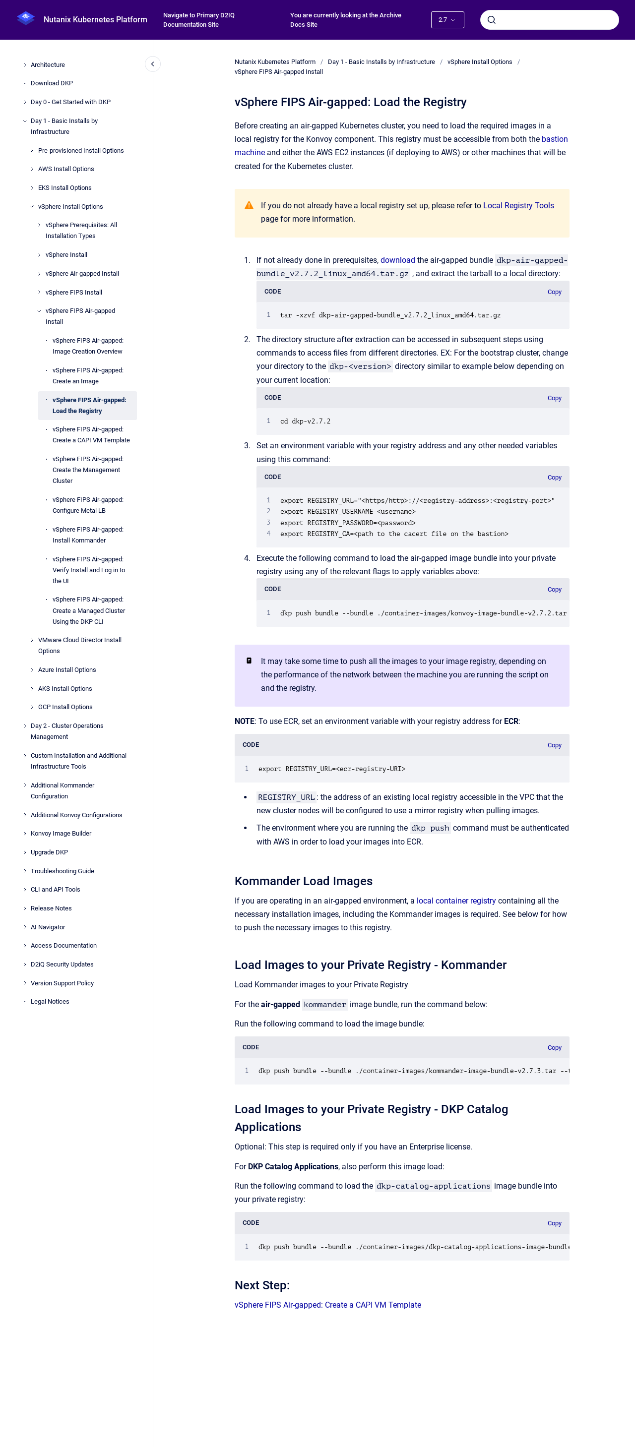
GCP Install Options (65, 707)
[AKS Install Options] (32, 689)
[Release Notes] (25, 908)
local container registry (456, 900)
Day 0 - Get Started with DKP (71, 102)
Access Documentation (64, 945)
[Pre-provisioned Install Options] (32, 150)
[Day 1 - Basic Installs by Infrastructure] (25, 121)
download (398, 260)
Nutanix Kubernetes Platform (95, 19)
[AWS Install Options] (32, 169)
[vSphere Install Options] (32, 206)
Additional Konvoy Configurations (77, 815)
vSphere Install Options (70, 206)
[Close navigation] (153, 64)
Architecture (48, 64)
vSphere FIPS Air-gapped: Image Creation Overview (88, 346)
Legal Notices (50, 1001)
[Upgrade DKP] (25, 852)
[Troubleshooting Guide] (25, 871)
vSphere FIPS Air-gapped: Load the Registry (90, 405)
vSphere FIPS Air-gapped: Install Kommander (88, 535)
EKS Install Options (65, 187)
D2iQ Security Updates (62, 964)
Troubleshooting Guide (62, 871)
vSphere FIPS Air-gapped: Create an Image (88, 375)
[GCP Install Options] (32, 707)
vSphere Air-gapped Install (82, 273)
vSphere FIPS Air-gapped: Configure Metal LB (88, 505)
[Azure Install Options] (32, 670)
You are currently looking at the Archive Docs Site (345, 20)
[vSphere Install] (39, 255)
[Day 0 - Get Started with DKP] (25, 102)
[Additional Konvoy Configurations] (25, 815)
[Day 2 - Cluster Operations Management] (25, 726)
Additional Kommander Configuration (62, 791)
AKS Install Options (65, 688)
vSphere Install (66, 254)
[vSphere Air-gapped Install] (39, 274)
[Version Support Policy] (25, 983)
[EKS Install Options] (32, 188)
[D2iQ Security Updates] (25, 964)
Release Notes (51, 908)
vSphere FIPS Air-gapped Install (80, 316)
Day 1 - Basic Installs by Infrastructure (64, 126)
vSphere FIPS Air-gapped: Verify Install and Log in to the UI (89, 570)
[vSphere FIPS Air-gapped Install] (39, 311)
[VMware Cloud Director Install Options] (32, 640)
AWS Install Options (66, 169)
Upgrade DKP (49, 852)
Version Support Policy (62, 983)
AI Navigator (48, 927)
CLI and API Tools (55, 889)
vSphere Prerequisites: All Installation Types (81, 230)
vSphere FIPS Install (74, 292)
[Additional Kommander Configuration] (25, 785)
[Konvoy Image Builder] (25, 834)
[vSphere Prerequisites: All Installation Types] (39, 225)
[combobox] (550, 19)
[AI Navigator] (25, 927)
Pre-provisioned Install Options (81, 150)
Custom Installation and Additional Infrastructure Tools (79, 761)
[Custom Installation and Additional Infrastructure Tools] (25, 756)
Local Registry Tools (518, 205)
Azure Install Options (67, 669)
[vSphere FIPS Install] (39, 292)
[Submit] (492, 20)
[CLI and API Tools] (25, 890)
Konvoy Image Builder (61, 833)
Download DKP (52, 83)
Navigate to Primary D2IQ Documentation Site (199, 20)
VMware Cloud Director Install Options (80, 645)
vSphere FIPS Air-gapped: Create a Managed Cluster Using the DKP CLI (89, 610)
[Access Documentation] (25, 946)
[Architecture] (25, 65)
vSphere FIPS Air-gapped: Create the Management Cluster (88, 469)
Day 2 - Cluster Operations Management (67, 731)
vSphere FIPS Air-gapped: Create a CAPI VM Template (91, 434)
